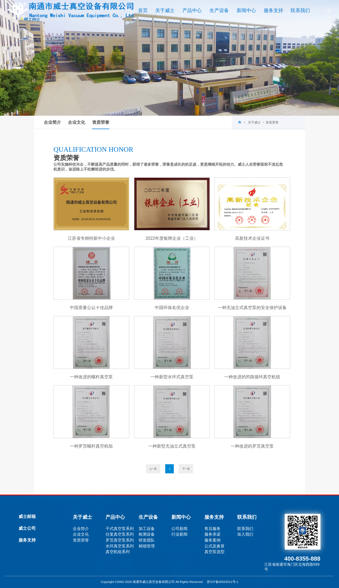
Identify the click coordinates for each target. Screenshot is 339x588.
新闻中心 (246, 10)
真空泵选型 (214, 551)
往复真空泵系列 (120, 534)
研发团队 (147, 540)
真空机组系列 (118, 551)
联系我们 (300, 10)
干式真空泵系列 (120, 528)
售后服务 (212, 528)
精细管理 (147, 546)
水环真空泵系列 (120, 546)
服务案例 (212, 540)
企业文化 (76, 122)
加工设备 (147, 528)
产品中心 (192, 10)
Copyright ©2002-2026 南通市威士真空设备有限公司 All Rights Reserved (154, 581)
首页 (143, 10)
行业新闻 (179, 534)
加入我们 (245, 534)
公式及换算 (214, 546)
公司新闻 (179, 528)
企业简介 (52, 122)
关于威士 (165, 10)
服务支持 (273, 10)
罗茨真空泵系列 (120, 540)
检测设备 (147, 534)
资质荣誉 (100, 124)
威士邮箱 (27, 516)
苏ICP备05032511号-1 (222, 581)
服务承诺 (212, 534)
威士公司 (27, 528)
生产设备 (219, 10)
